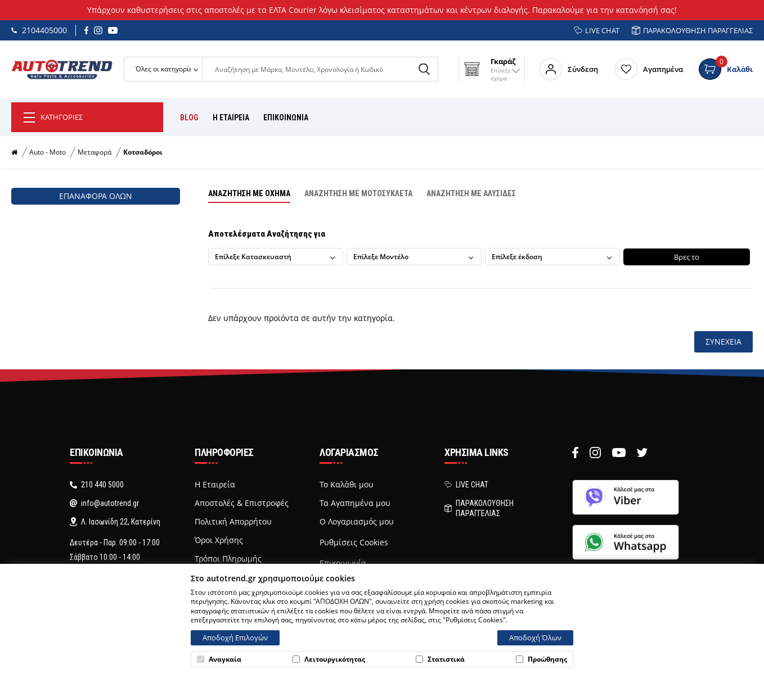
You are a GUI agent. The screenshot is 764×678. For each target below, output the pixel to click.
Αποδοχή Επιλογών (235, 637)
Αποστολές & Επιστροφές (242, 503)
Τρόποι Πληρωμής (228, 559)
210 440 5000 (97, 484)
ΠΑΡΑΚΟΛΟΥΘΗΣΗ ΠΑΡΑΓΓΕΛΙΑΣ (692, 30)
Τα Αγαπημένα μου (355, 503)
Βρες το (685, 257)
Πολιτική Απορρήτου (233, 522)
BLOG (189, 117)
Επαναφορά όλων (95, 196)
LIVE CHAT (596, 30)
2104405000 (39, 30)
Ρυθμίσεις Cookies (354, 542)
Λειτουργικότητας (329, 659)
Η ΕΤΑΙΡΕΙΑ (231, 117)
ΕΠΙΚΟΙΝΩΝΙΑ (285, 117)
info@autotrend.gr (104, 503)
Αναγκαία (219, 659)
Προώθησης (541, 659)
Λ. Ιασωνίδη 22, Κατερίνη (115, 521)
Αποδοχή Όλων (535, 637)
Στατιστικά (440, 659)
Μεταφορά (94, 152)
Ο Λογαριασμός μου (357, 522)
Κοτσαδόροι (143, 152)
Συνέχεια (723, 341)
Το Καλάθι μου (347, 485)
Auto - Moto (47, 152)
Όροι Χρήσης (219, 540)
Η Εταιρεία (215, 485)
